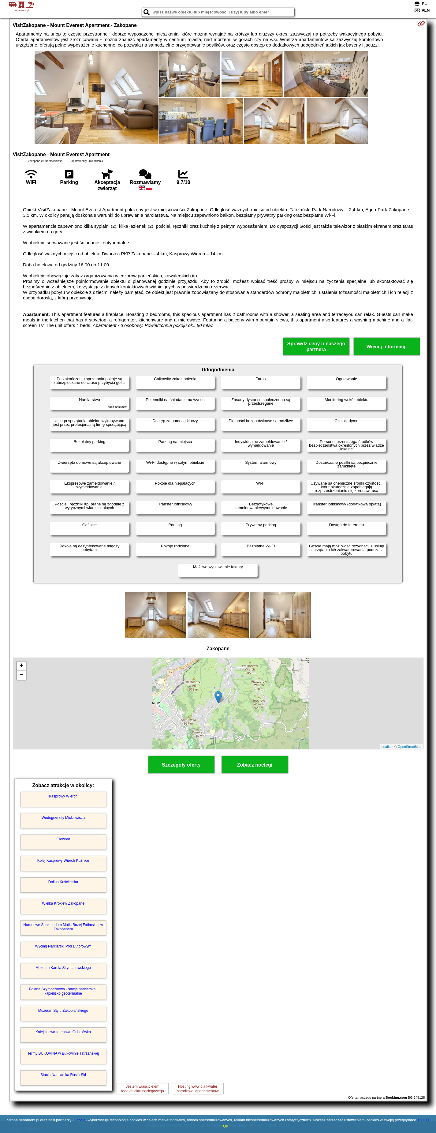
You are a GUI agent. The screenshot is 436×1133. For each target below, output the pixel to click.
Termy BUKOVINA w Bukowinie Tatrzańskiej (63, 1053)
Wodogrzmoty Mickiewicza (63, 818)
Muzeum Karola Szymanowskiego (63, 968)
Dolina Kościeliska (63, 882)
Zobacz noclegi (255, 764)
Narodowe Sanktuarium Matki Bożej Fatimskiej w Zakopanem (63, 927)
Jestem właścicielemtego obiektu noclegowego (142, 1088)
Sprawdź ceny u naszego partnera (316, 346)
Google (80, 1120)
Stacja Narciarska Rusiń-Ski (63, 1075)
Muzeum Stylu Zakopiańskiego (63, 1010)
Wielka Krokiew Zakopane (63, 903)
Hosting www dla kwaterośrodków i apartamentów (198, 1088)
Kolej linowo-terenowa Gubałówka (63, 1032)
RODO (423, 1120)
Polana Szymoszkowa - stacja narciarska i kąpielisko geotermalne (63, 991)
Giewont (63, 839)
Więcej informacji (387, 346)
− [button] (21, 675)
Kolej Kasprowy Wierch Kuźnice (63, 860)
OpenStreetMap (410, 746)
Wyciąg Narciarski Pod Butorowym (63, 946)
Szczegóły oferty (181, 764)
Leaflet (387, 746)
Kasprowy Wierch (63, 796)
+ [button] (21, 666)
